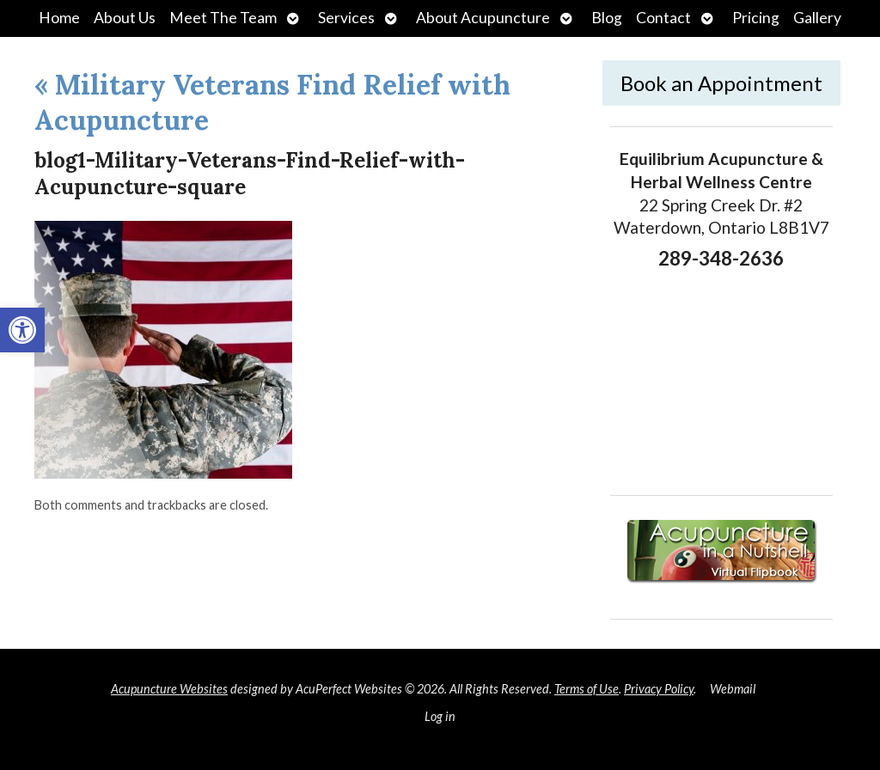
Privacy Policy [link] (659, 688)
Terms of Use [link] (586, 688)
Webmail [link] (732, 688)
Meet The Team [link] (223, 18)
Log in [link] (440, 716)
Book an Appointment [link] (721, 82)
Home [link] (59, 18)
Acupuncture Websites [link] (169, 688)
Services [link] (346, 18)
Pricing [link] (755, 18)
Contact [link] (663, 18)
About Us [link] (125, 18)
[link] (22, 330)
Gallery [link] (817, 18)
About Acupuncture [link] (483, 18)
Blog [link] (606, 18)
